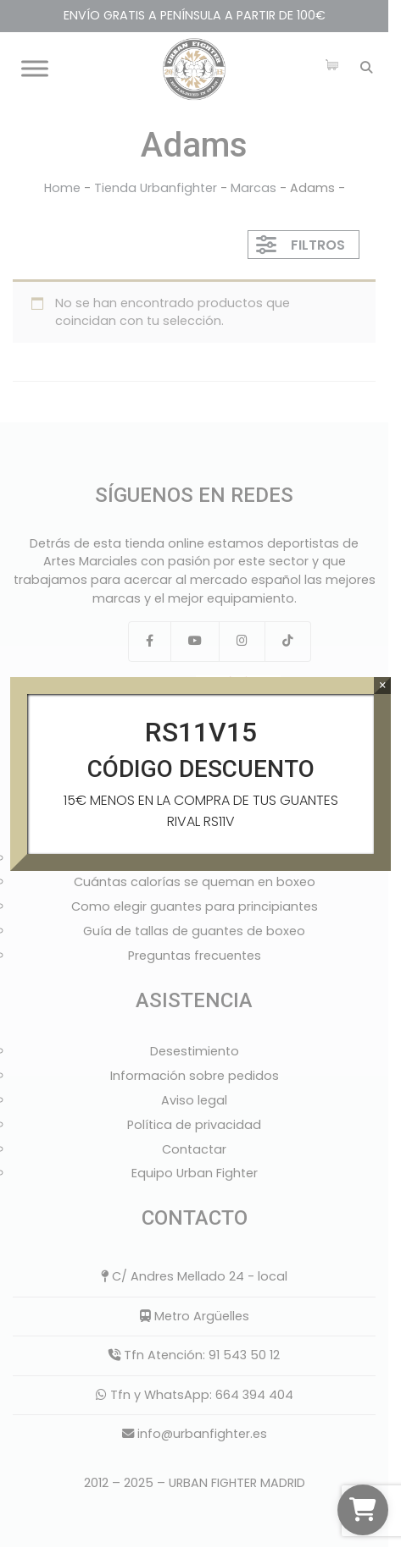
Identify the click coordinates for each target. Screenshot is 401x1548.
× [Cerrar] (383, 685)
